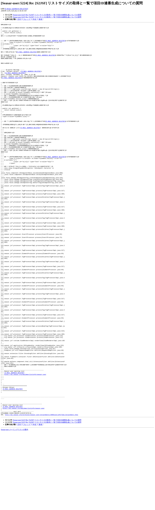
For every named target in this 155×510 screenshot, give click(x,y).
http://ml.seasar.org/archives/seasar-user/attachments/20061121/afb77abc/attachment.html (41, 493)
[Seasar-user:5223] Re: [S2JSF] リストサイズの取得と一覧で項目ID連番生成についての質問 (46, 15)
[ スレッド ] (26, 19)
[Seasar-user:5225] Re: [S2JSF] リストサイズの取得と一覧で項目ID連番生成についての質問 (46, 17)
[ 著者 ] (40, 19)
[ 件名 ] (34, 19)
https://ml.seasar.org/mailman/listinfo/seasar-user (25, 445)
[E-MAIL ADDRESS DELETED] (16, 9)
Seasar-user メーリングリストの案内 (14, 508)
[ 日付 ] (19, 19)
